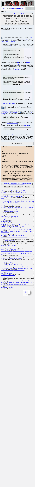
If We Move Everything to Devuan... (6, 189)
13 (28, 62)
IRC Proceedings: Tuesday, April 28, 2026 (7, 221)
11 (26, 62)
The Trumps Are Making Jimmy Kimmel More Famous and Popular (10, 247)
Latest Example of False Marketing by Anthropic (8, 240)
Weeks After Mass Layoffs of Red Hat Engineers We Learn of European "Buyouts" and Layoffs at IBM (16, 204)
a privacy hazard (26, 125)
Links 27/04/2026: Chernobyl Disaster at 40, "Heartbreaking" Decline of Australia (12, 270)
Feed (26, 294)
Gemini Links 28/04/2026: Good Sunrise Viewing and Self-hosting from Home (12, 264)
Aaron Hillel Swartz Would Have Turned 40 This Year (8, 245)
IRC (8, 8)
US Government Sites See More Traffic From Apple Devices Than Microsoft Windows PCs (14, 237)
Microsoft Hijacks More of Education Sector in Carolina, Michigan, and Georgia (16, 13)
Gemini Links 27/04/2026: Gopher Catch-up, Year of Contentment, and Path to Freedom (13, 284)
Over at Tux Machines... (4, 261)
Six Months (2, 198)
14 (29, 62)
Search (23, 8)
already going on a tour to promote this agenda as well (16, 88)
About (6, 8)
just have (10, 46)
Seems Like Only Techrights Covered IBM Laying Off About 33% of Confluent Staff (13, 218)
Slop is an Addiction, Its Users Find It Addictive (8, 275)
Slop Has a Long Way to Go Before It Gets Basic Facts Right (9, 211)
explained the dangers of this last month (8, 41)
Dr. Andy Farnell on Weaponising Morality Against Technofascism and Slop (12, 196)
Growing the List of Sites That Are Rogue (7, 228)
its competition (22, 114)
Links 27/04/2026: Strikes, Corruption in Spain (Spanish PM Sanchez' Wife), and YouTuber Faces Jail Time (16, 282)
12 (27, 62)
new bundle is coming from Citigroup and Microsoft (12, 112)
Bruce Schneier (30, 31)
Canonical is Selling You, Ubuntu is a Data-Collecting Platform (10, 216)
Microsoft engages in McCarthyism (12, 123)
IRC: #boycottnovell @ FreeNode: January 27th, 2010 (20, 13)
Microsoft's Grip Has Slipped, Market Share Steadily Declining (10, 249)
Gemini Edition (12, 8)
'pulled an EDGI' (17, 69)
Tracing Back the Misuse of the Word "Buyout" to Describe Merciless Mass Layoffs (13, 226)
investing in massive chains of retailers (9, 103)
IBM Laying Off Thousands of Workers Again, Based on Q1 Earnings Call (11, 258)
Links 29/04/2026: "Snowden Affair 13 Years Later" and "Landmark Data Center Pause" (13, 192)
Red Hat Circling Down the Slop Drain (6, 273)
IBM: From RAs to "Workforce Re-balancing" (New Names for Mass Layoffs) (12, 243)
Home (3, 8)
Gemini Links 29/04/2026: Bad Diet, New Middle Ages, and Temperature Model (12, 223)
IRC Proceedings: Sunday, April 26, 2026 (7, 287)
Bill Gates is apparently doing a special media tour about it (18, 38)
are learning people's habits (12, 133)
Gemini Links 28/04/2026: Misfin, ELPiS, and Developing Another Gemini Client (12, 235)
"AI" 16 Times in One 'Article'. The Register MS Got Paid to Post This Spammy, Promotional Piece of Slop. (16, 268)
